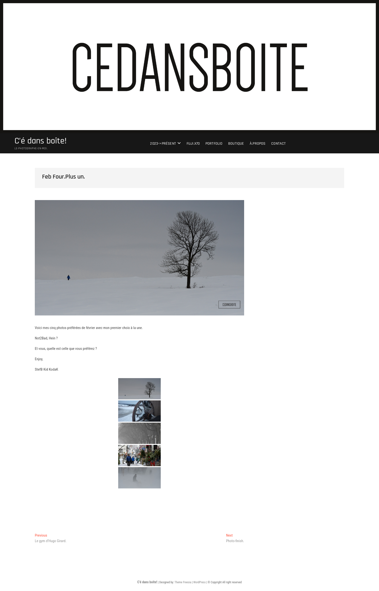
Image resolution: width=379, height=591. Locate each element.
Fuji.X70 (193, 143)
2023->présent (163, 143)
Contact (278, 143)
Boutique (236, 143)
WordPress (199, 582)
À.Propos (258, 143)
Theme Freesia (183, 582)
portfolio (214, 143)
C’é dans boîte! (41, 141)
